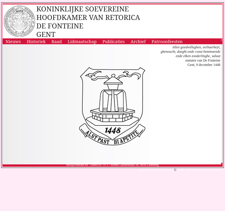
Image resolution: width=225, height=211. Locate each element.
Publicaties (114, 41)
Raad (57, 41)
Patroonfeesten (167, 41)
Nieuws (13, 41)
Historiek (36, 41)
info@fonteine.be (77, 164)
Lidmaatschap (82, 41)
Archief (138, 41)
